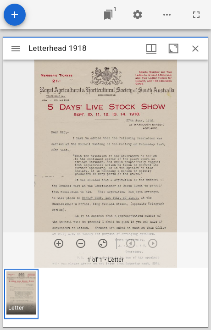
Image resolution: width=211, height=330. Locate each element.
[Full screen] (196, 15)
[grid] (105, 297)
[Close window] (195, 49)
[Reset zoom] (103, 243)
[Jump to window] (108, 15)
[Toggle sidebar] (16, 49)
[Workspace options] (167, 15)
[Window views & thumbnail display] (151, 49)
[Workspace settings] (138, 15)
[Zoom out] (81, 243)
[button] (21, 294)
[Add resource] (15, 15)
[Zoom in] (59, 243)
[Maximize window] (173, 49)
